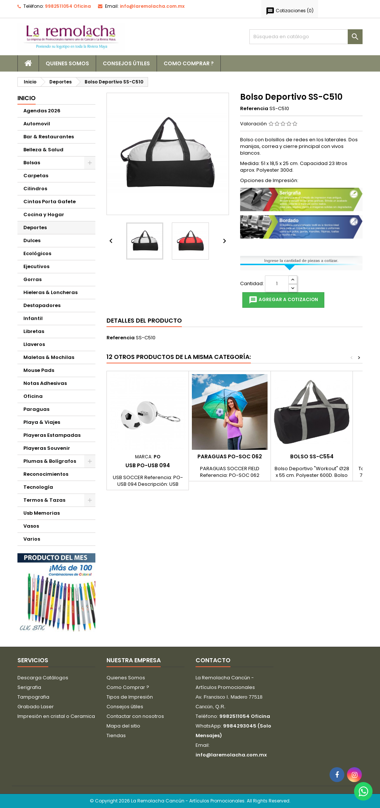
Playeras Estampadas (52, 435)
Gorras (32, 279)
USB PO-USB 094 (147, 465)
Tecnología (38, 487)
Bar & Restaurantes (48, 136)
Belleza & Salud (43, 149)
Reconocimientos (45, 474)
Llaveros (34, 344)
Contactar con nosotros (135, 716)
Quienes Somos (67, 63)
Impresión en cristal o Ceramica (56, 716)
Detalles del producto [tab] (144, 320)
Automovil (36, 123)
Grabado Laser (35, 706)
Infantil (33, 318)
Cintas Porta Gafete (49, 201)
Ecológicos (37, 253)
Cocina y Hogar (43, 214)
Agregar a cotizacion (283, 300)
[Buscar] (306, 36)
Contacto (213, 660)
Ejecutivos (36, 266)
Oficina (33, 396)
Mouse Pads (38, 370)
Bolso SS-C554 (312, 456)
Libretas (33, 331)
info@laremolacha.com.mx (152, 6)
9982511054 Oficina (68, 6)
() (290, 11)
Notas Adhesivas (45, 383)
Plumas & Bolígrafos (49, 461)
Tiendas (116, 735)
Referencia (254, 108)
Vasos (31, 526)
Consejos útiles (126, 63)
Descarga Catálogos (42, 677)
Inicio (26, 98)
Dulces (31, 240)
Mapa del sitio (123, 725)
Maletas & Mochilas (48, 357)
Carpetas (35, 175)
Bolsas (31, 162)
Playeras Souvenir (46, 448)
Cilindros (35, 188)
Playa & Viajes (41, 422)
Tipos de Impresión (130, 696)
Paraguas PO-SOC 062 (229, 456)
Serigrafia (29, 687)
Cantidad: (252, 283)
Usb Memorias (41, 513)
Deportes (35, 227)
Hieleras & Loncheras (50, 292)
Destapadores (41, 305)
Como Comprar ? (189, 63)
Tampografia (33, 696)
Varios (31, 538)
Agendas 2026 (41, 110)
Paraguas (36, 409)
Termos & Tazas (44, 500)
